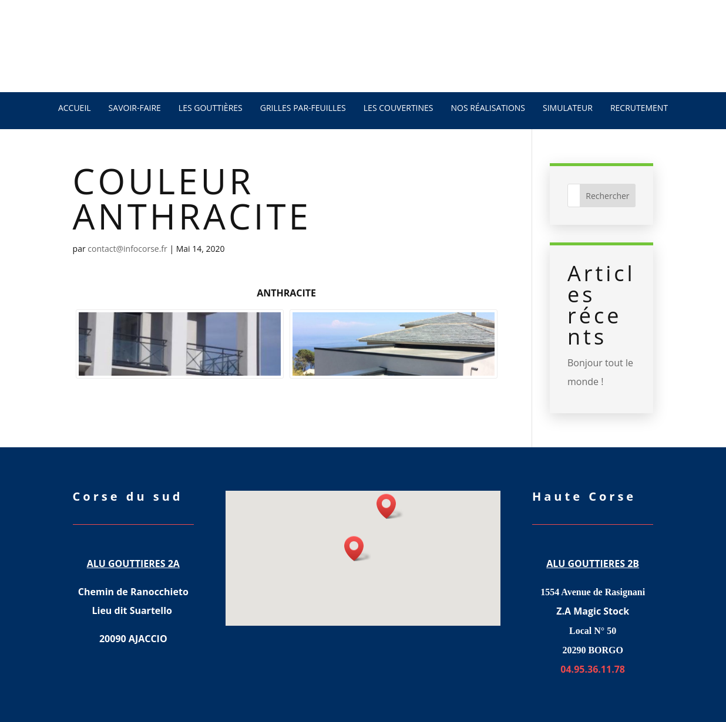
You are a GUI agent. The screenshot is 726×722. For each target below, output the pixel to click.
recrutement (639, 107)
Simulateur (568, 107)
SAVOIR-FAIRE (135, 107)
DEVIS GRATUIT (144, 65)
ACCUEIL (74, 107)
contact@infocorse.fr (127, 248)
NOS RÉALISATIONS (488, 107)
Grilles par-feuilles (303, 107)
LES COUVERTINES (398, 107)
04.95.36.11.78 (576, 61)
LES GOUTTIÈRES (211, 107)
